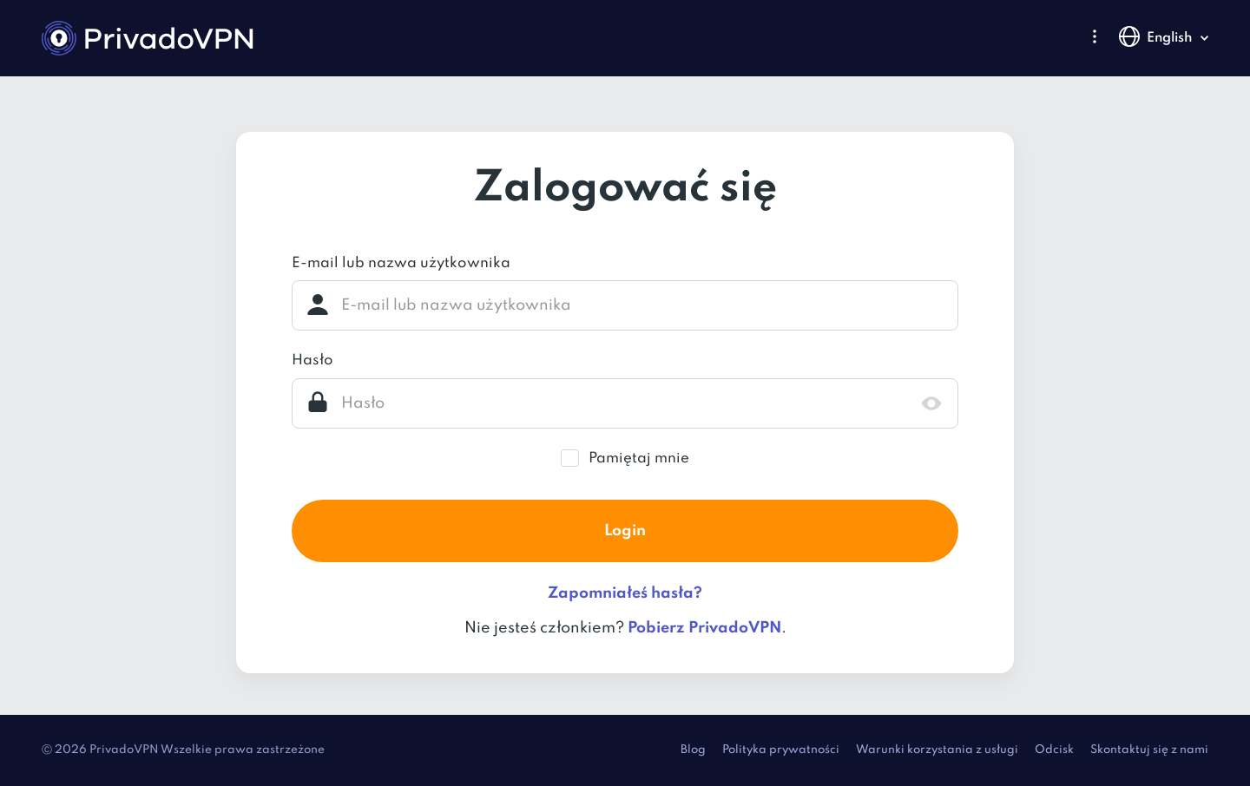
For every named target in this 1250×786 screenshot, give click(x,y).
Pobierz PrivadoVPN (704, 628)
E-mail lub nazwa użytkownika (401, 263)
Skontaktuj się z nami (1149, 750)
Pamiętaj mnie (639, 458)
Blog (693, 750)
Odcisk (1054, 750)
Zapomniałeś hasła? (625, 593)
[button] (1094, 36)
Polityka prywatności (780, 750)
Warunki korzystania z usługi (937, 750)
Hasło (312, 360)
